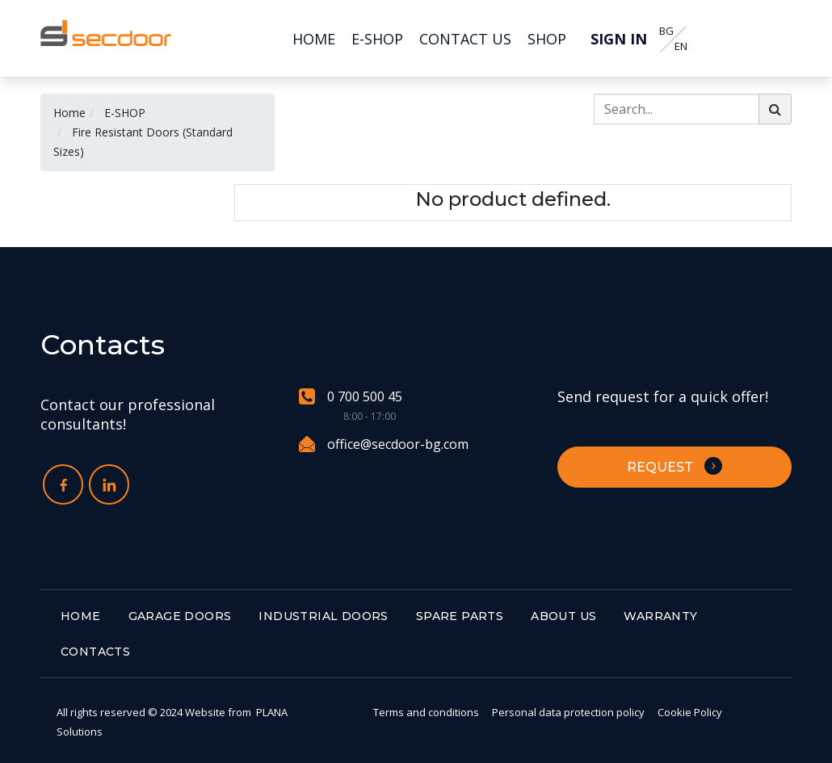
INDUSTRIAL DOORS (323, 616)
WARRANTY (660, 616)
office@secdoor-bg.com (384, 444)
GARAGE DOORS (180, 616)
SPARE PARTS (459, 616)
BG (666, 31)
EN (680, 46)
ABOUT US (563, 616)
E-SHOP (124, 112)
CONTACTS (95, 651)
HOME (81, 616)
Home (69, 112)
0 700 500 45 (350, 397)
